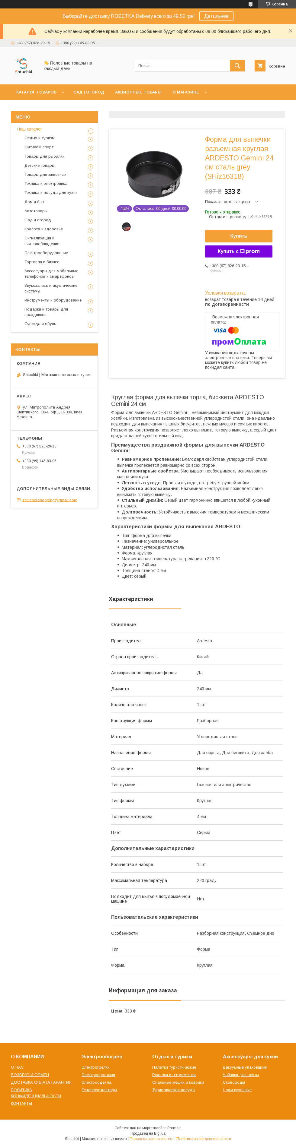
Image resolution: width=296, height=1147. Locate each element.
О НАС (17, 1067)
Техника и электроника (45, 183)
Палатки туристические (174, 1067)
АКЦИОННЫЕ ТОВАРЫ (138, 92)
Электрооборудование (46, 253)
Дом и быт (34, 202)
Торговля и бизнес (41, 262)
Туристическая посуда (173, 1090)
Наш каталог (29, 129)
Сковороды (234, 1082)
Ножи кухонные (237, 1090)
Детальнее (216, 16)
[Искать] (237, 65)
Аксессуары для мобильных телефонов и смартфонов (51, 274)
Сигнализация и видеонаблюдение (41, 241)
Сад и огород (37, 220)
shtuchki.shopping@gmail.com (49, 500)
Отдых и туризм (39, 138)
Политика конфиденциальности (203, 1139)
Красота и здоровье (43, 229)
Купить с (239, 251)
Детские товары (39, 165)
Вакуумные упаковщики (245, 1067)
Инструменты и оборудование (53, 300)
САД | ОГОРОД (88, 92)
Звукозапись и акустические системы (50, 288)
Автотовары (35, 211)
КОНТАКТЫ (21, 1103)
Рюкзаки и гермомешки (174, 1075)
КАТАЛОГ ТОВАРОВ (36, 92)
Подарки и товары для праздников (46, 312)
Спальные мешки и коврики (178, 1082)
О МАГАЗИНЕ (185, 92)
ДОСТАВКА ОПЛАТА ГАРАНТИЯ (41, 1082)
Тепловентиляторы (99, 1090)
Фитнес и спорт (38, 147)
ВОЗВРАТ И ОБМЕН (30, 1075)
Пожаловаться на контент (152, 1139)
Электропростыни (98, 1075)
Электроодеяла (96, 1082)
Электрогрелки (96, 1067)
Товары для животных (45, 174)
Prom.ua (174, 1128)
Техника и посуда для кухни (51, 192)
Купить (238, 236)
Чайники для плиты (241, 1075)
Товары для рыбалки (44, 156)
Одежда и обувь (40, 323)
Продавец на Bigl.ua (148, 1133)
